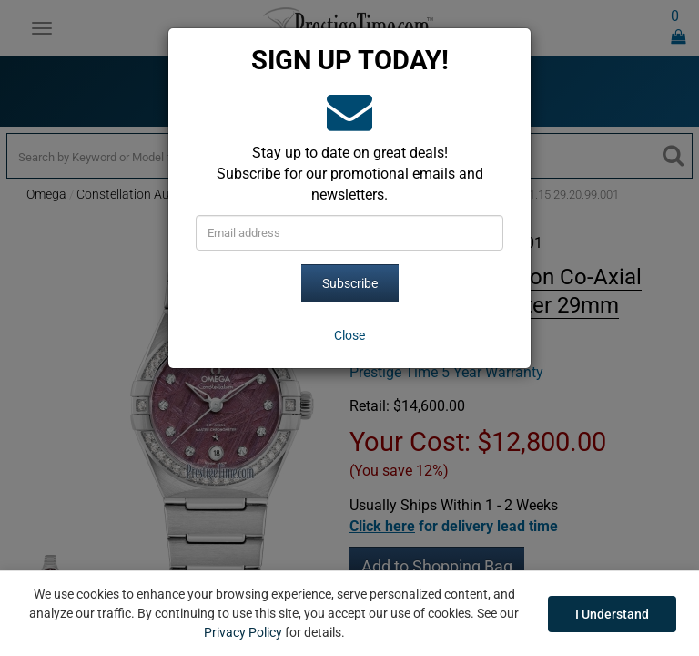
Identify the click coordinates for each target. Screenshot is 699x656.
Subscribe (350, 283)
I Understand (612, 614)
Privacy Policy (243, 632)
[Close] (349, 335)
